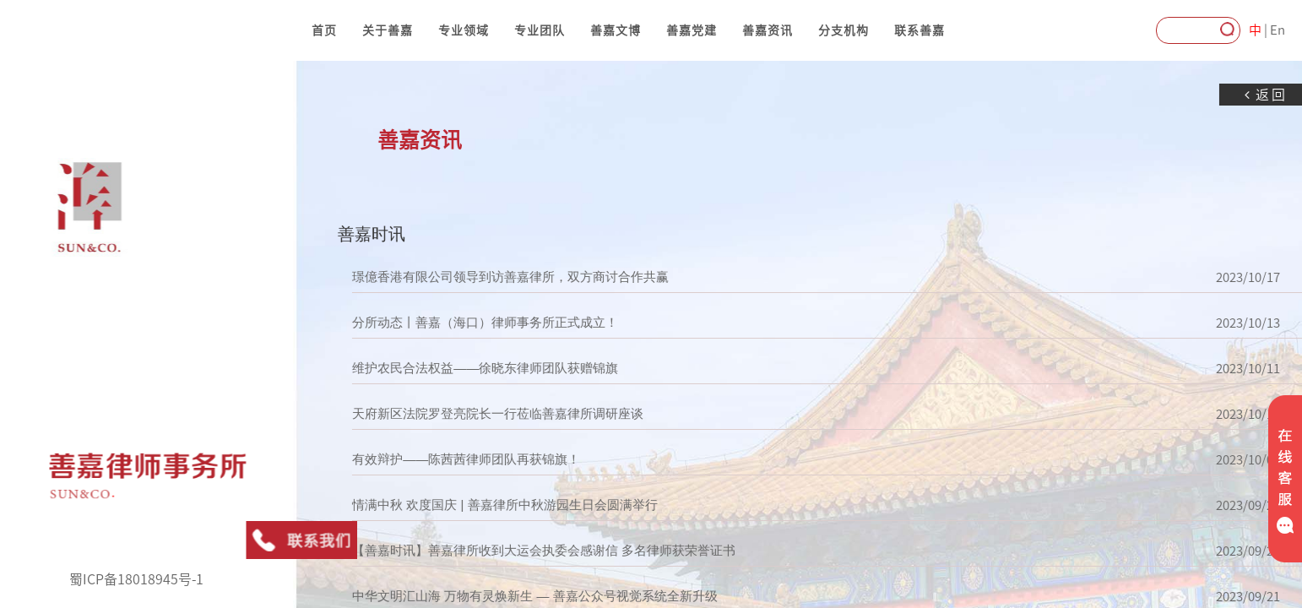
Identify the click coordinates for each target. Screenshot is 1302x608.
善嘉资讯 (767, 30)
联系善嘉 (919, 30)
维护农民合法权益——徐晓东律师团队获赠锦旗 (451, 368)
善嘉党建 (691, 30)
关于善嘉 (387, 30)
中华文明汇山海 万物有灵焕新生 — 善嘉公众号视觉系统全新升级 (501, 596)
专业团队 (539, 30)
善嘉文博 (615, 30)
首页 (324, 30)
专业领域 (463, 30)
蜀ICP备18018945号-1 (136, 579)
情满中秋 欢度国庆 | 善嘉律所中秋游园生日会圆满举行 (470, 505)
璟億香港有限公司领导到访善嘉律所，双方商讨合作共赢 (476, 277)
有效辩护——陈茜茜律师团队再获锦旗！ (432, 459)
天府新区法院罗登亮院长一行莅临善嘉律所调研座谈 (464, 414)
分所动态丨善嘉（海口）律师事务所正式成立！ (451, 322)
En (1277, 30)
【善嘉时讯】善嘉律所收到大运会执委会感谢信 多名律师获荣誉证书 (510, 550)
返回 (1232, 95)
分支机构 (843, 30)
